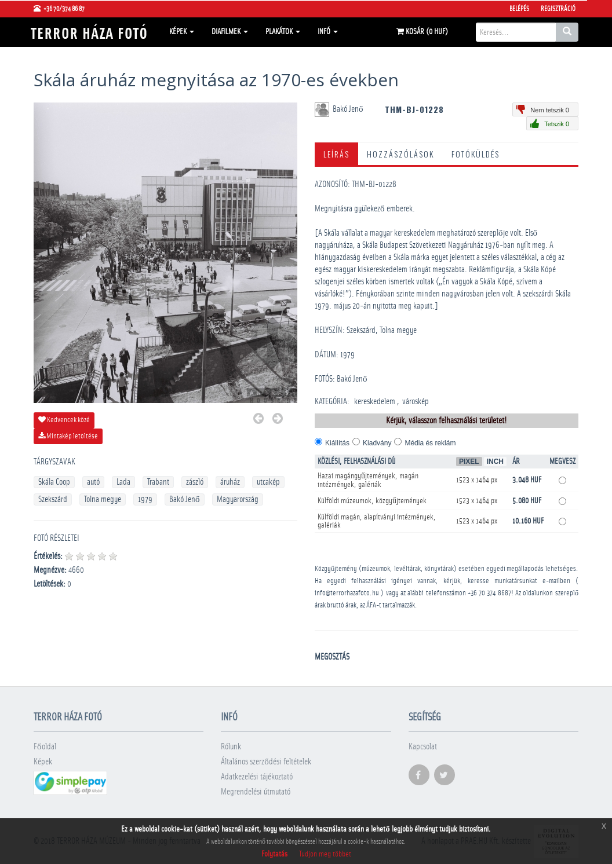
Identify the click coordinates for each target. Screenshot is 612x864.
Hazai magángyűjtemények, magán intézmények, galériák (368, 480)
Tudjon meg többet (325, 854)
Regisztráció (558, 8)
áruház (230, 482)
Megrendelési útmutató (255, 792)
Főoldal (45, 746)
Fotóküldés (475, 154)
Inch (495, 461)
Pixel (469, 461)
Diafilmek (230, 32)
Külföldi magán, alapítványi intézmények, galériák (377, 521)
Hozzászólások (400, 154)
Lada (123, 482)
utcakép (268, 482)
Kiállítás (337, 443)
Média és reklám (430, 443)
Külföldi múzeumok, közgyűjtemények (372, 501)
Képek (181, 32)
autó (93, 482)
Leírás (336, 154)
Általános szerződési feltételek (266, 761)
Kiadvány (377, 443)
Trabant (158, 482)
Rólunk (231, 746)
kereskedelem (374, 401)
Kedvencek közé (64, 420)
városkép (415, 401)
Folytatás (274, 854)
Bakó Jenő (184, 499)
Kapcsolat (423, 746)
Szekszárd (52, 499)
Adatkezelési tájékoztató (257, 777)
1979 (145, 499)
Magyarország (237, 499)
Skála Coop (54, 482)
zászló (194, 482)
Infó (328, 32)
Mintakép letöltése (68, 436)
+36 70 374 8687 (489, 593)
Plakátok (282, 32)
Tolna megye (102, 499)
